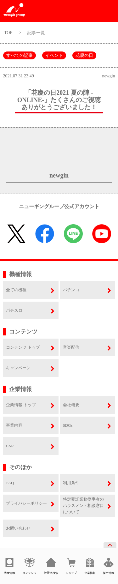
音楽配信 (71, 347)
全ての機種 (16, 289)
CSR (10, 445)
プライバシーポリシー (26, 503)
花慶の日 (84, 55)
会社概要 (71, 404)
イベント (54, 55)
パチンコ (71, 289)
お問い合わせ (18, 528)
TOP (8, 32)
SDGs (68, 425)
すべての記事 (19, 55)
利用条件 (71, 482)
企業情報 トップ (21, 404)
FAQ (10, 482)
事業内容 (14, 425)
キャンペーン (18, 367)
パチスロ (14, 310)
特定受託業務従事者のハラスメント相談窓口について (83, 505)
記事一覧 (36, 32)
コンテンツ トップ (23, 347)
